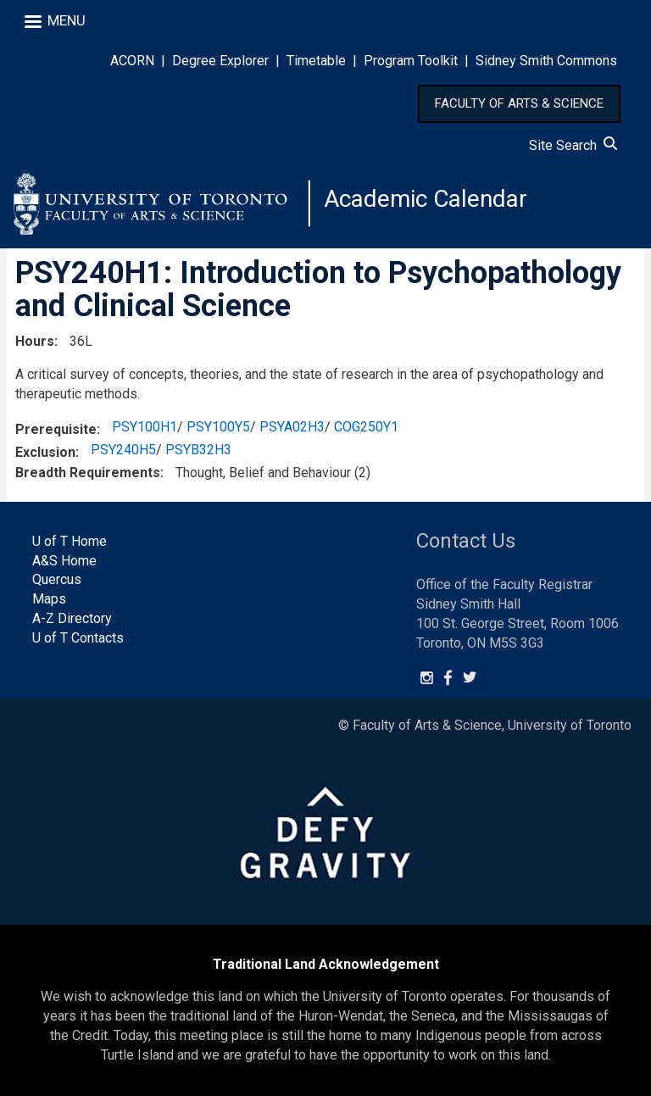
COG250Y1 (366, 427)
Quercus (56, 579)
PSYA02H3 (292, 427)
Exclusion (45, 452)
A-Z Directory (72, 618)
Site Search (573, 145)
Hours (34, 341)
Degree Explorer (220, 61)
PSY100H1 (144, 427)
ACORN (132, 61)
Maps (49, 599)
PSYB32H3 (198, 450)
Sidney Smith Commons (546, 61)
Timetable (316, 61)
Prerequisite (56, 429)
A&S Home (64, 561)
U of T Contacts (78, 638)
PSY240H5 (123, 450)
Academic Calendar (425, 199)
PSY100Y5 (218, 427)
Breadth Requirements (87, 473)
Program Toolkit (411, 61)
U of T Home (69, 541)
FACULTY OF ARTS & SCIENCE (519, 103)
